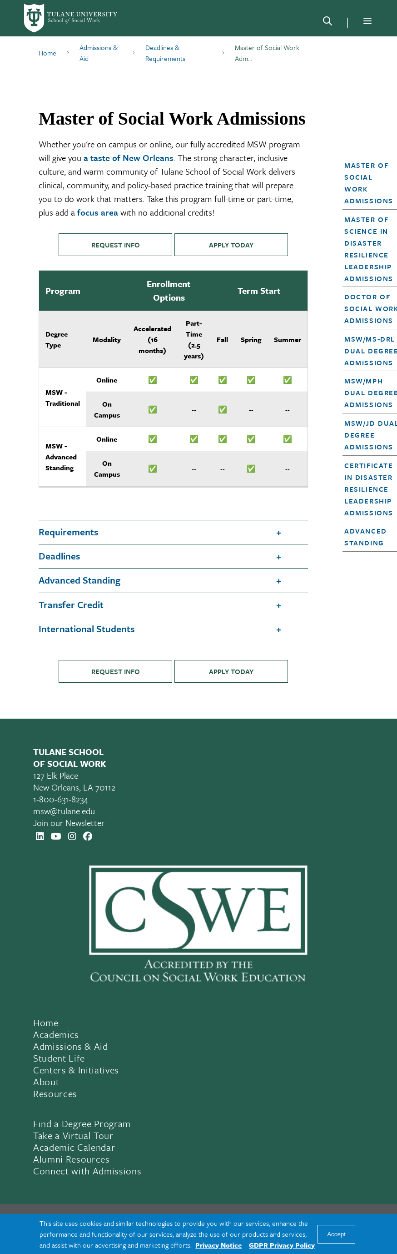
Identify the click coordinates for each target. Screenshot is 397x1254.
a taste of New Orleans (129, 157)
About (46, 1081)
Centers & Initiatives (76, 1070)
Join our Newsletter (68, 822)
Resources (55, 1093)
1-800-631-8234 (60, 799)
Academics (56, 1034)
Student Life (59, 1058)
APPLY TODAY (231, 245)
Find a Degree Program (82, 1123)
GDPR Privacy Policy (282, 1245)
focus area (97, 212)
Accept (336, 1234)
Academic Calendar (74, 1147)
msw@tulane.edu (64, 811)
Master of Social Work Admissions (368, 183)
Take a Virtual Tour (73, 1135)
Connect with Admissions (87, 1171)
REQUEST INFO (115, 245)
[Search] (327, 22)
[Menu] (367, 20)
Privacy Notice (218, 1245)
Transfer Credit (71, 604)
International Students (86, 628)
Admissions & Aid (70, 1046)
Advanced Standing (79, 580)
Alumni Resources (71, 1159)
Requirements (68, 532)
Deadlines (59, 556)
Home (46, 1022)
